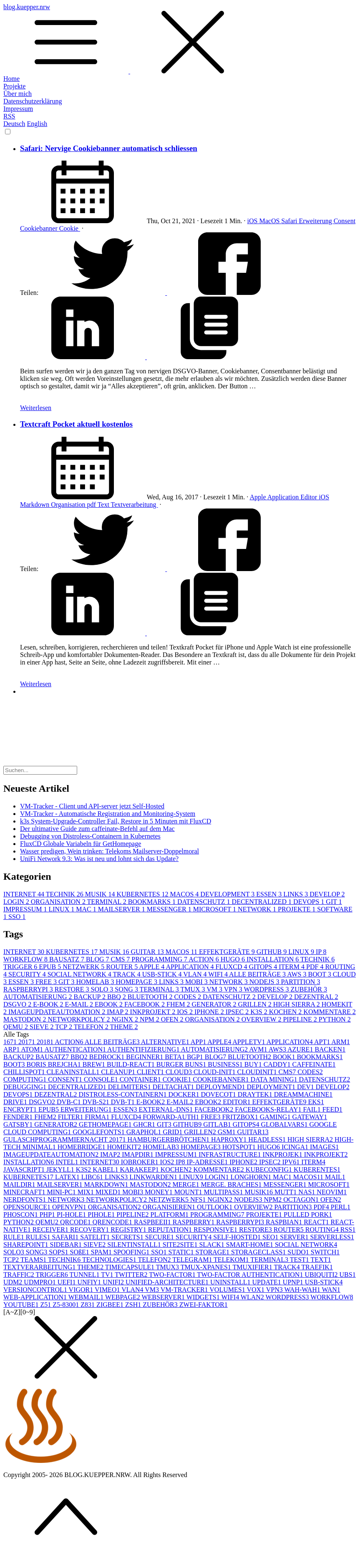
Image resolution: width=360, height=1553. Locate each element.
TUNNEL (85, 1274)
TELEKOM (232, 1259)
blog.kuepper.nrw (180, 39)
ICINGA (296, 1146)
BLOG (98, 959)
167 (10, 1041)
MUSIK (101, 894)
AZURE (301, 1049)
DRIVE (16, 1101)
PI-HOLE (72, 1214)
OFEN (173, 1019)
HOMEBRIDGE (82, 1146)
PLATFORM (170, 1214)
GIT (334, 901)
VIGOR (82, 1289)
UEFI (68, 1282)
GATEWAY (309, 1116)
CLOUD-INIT (215, 1071)
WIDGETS (204, 1297)
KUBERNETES (143, 894)
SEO (271, 1237)
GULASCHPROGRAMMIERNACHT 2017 (65, 1139)
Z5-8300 (67, 1304)
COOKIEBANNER (221, 1079)
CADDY (278, 1064)
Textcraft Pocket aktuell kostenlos (76, 424)
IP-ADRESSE (208, 1161)
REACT (317, 1222)
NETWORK (258, 909)
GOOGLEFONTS (99, 1131)
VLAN (195, 974)
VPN (234, 989)
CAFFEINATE (314, 1064)
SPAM (102, 1252)
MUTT (286, 1192)
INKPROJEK (283, 1154)
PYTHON (335, 1019)
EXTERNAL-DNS (166, 1109)
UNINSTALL (231, 1282)
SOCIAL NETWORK (80, 974)
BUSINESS (226, 1064)
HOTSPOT (239, 1146)
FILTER (71, 1116)
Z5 (46, 1304)
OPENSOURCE (27, 1207)
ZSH (134, 1304)
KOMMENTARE (329, 1011)
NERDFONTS (25, 1199)
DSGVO (18, 1004)
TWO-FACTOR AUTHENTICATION (251, 1274)
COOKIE (178, 1079)
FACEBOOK (145, 1004)
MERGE (187, 1184)
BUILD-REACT (131, 1064)
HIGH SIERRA (297, 1004)
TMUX (193, 989)
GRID (173, 1131)
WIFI (218, 974)
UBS (348, 1274)
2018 (46, 1041)
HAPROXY (229, 1139)
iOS (253, 220)
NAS (307, 1192)
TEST (300, 1259)
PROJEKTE (297, 909)
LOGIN (17, 901)
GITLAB (218, 1124)
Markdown (35, 504)
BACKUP (90, 996)
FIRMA (98, 1116)
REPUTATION (171, 1229)
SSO (16, 916)
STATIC (182, 1252)
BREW (95, 1064)
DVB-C (70, 1101)
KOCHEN (286, 1011)
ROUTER (122, 966)
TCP (64, 1026)
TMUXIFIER (253, 1267)
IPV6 (292, 1161)
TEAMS (34, 1259)
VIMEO (108, 1289)
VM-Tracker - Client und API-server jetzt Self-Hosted (92, 806)
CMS (121, 959)
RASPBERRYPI (29, 989)
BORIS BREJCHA (55, 1064)
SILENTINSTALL (134, 1244)
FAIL (312, 1109)
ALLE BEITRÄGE (258, 974)
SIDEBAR (66, 1244)
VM (215, 989)
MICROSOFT (215, 909)
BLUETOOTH (151, 996)
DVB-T (123, 1101)
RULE (14, 1237)
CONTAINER (141, 1079)
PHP (48, 1214)
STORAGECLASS (259, 1252)
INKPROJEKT (153, 1011)
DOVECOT (219, 1094)
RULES (39, 1237)
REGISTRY (129, 1229)
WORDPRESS (267, 989)
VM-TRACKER (185, 1289)
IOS (185, 1011)
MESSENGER (170, 909)
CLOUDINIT (257, 1071)
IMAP (118, 1011)
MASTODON (25, 1019)
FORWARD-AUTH (172, 1116)
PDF (315, 966)
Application (284, 497)
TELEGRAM (193, 1259)
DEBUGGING (25, 1086)
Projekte (14, 86)
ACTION (204, 959)
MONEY (159, 1192)
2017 (27, 1041)
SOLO (103, 989)
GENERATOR (215, 1004)
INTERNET (24, 894)
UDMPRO (40, 1282)
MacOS (270, 220)
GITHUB (272, 951)
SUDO (299, 1252)
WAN (331, 1289)
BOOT (320, 974)
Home (11, 78)
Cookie (69, 228)
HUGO (234, 959)
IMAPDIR (138, 1154)
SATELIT (95, 1237)
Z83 (88, 1304)
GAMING (276, 1116)
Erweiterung (316, 220)
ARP (12, 1049)
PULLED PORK (308, 1214)
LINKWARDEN (154, 1176)
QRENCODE (113, 1222)
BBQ (117, 996)
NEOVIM (332, 1192)
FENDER (18, 1116)
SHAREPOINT (26, 1244)
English (37, 123)
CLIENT (151, 1071)
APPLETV (249, 1041)
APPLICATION (190, 966)
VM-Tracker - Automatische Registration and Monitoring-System (107, 813)
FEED (332, 1109)
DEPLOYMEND (221, 1086)
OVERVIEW (262, 1019)
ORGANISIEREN (170, 1207)
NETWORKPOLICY (79, 1019)
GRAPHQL (144, 1131)
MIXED (109, 1192)
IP (321, 951)
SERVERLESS (332, 1237)
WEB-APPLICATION (35, 1297)
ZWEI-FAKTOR (203, 1304)
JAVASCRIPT (24, 1169)
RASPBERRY (194, 1222)
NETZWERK (84, 966)
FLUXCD (232, 966)
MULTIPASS (224, 1192)
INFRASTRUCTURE (230, 1154)
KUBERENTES (317, 1169)
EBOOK (109, 1004)
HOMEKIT (125, 1146)
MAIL (335, 1176)
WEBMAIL (86, 1297)
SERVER (295, 1237)
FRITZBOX (240, 1116)
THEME (124, 1026)
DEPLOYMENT (272, 1086)
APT (322, 1041)
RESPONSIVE (216, 1229)
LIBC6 (93, 1176)
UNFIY (90, 1282)
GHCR (145, 1124)
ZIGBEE (110, 1304)
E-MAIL (80, 1004)
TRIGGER (21, 966)
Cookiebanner (39, 228)
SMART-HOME (250, 1244)
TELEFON (92, 1026)
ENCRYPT (20, 1109)
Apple (258, 497)
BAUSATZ (67, 959)
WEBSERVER (163, 1297)
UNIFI (114, 1282)
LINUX (62, 909)
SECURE (160, 1237)
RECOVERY (90, 1229)
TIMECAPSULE (130, 1267)
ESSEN (269, 894)
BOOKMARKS (152, 901)
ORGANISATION (59, 901)
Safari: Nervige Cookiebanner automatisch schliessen (108, 148)
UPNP (294, 1282)
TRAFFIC (19, 1274)
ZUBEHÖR (308, 989)
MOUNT (189, 1192)
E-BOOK (49, 1004)
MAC (87, 909)
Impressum (18, 108)
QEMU (16, 1026)
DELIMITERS (130, 1086)
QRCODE (76, 1222)
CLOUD (180, 1071)
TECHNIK (65, 894)
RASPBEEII (153, 1222)
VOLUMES (228, 1289)
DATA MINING (275, 1079)
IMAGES (324, 1146)
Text (104, 504)
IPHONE (210, 1011)
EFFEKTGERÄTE (228, 951)
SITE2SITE (181, 1244)
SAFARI (66, 1237)
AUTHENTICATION (75, 1049)
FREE (46, 981)
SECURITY (28, 974)
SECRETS (128, 1237)
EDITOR (237, 1101)
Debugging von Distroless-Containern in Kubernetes (90, 836)
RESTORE (73, 989)
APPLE (152, 966)
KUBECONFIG (270, 1169)
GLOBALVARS (285, 1124)
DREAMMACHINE (303, 1094)
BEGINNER (145, 1056)
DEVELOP (327, 894)
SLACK (212, 1244)
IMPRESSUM (25, 909)
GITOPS (264, 966)
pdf (92, 504)
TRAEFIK (317, 1267)
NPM (150, 1019)
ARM (340, 1041)
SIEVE (42, 1026)
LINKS (296, 894)
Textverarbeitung (134, 504)
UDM (13, 1282)
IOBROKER (140, 1161)
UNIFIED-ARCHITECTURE (168, 1282)
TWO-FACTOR (173, 1274)
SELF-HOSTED (237, 1237)
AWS (297, 974)
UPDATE (267, 1282)
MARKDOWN (107, 1184)
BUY (254, 1064)
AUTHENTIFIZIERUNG (144, 1049)
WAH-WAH (303, 1289)
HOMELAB (96, 981)
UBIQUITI (322, 1274)
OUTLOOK (215, 1207)
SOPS (59, 1252)
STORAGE (214, 1252)
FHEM (178, 1004)
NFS (198, 1199)
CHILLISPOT (25, 1071)
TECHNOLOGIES (110, 1259)
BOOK (285, 1056)
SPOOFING (132, 1252)
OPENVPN (70, 1207)
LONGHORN (251, 1176)
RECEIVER (51, 1229)
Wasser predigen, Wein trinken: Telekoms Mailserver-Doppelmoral (109, 851)
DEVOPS (309, 901)
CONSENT (66, 1079)
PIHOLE (102, 1214)
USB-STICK (162, 974)
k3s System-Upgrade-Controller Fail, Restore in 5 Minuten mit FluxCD (115, 821)
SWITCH (325, 1252)
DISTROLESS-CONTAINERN (123, 1094)
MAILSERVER (122, 909)
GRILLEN (255, 1004)
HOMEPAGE (137, 981)
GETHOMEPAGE (106, 1124)
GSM (227, 1131)
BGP (196, 1056)
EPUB (51, 966)
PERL (340, 1207)
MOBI (197, 981)
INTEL (67, 1161)
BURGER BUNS (182, 1064)
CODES (188, 996)
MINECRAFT (25, 1192)
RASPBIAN (285, 1222)
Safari (290, 220)
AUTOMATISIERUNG (38, 996)
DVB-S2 (97, 1101)
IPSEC (238, 1011)
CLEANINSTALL (74, 1071)
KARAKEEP (140, 1169)
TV (108, 1274)
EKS (316, 1101)
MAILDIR (20, 1184)
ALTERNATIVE (166, 1041)
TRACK (127, 974)
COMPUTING (25, 1079)
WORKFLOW (26, 959)
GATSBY (18, 1124)
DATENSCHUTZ (204, 901)
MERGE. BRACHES (232, 1184)
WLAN (253, 1297)
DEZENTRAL (316, 996)
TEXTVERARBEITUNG (40, 1267)
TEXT (321, 1259)
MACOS (185, 894)
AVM (258, 1049)
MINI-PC (62, 1192)
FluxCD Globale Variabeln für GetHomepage (80, 843)
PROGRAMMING (160, 959)
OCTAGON (301, 1199)
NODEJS (265, 981)
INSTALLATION (273, 959)
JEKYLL (61, 1169)
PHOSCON (21, 1214)
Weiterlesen (35, 407)
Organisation (69, 504)
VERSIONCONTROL (36, 1289)
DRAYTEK (256, 1094)
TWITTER (132, 1274)
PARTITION (300, 981)
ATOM (32, 1049)
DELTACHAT (174, 1086)
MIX (87, 1192)
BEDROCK (107, 1056)
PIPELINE (300, 1019)
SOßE (80, 1252)
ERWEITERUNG (86, 1109)
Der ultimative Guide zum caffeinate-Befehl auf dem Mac (97, 828)
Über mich (17, 93)
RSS (9, 116)
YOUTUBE (21, 1304)
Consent (344, 220)
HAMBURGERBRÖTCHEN (169, 1139)
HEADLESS (267, 1139)
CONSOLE (102, 1079)
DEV (306, 1086)
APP (199, 1041)
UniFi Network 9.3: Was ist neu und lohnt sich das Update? (99, 858)
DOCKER (185, 1094)
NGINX (126, 1019)
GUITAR (148, 951)
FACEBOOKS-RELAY (269, 1109)
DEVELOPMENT (228, 894)
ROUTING (322, 1229)
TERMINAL (107, 901)
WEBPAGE (123, 1297)
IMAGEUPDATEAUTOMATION (57, 1011)
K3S (259, 1011)
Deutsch (14, 123)
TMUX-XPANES (207, 1267)
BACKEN (330, 1049)
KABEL (106, 1169)
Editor (309, 497)
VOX (256, 1289)
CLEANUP (119, 1071)
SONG (127, 989)
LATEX (68, 1176)
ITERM (292, 966)
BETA (176, 1056)
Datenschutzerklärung (32, 101)
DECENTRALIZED (263, 901)
